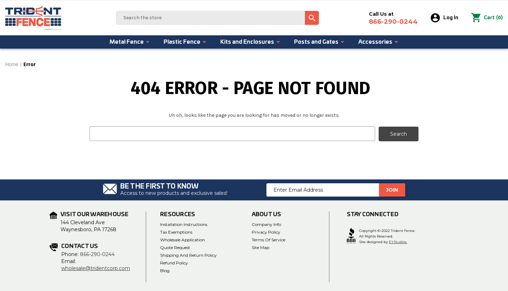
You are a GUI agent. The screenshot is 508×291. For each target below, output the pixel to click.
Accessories (378, 42)
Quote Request (175, 247)
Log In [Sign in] (444, 17)
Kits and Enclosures (250, 42)
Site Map (260, 247)
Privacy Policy (266, 231)
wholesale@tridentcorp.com (95, 268)
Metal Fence (129, 42)
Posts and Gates (319, 42)
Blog (165, 270)
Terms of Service (268, 239)
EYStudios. (398, 242)
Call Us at (393, 18)
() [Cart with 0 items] (487, 18)
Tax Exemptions (176, 231)
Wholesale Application (182, 239)
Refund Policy (174, 262)
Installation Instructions (183, 224)
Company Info (266, 224)
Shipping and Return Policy (188, 254)
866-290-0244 (97, 254)
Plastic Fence (185, 42)
